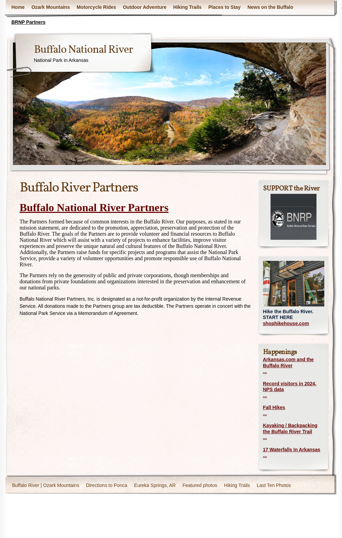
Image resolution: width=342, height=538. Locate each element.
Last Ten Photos (274, 485)
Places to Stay (224, 7)
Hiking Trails (187, 7)
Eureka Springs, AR (155, 485)
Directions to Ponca (106, 485)
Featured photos (199, 485)
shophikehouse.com (286, 323)
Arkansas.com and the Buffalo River (288, 362)
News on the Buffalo (270, 7)
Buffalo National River (83, 50)
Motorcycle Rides (96, 7)
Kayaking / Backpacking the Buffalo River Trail (290, 428)
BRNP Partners (29, 22)
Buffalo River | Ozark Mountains (45, 485)
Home (18, 7)
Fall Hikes (274, 407)
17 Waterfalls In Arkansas (292, 449)
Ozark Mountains (50, 7)
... (265, 371)
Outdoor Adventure (144, 7)
